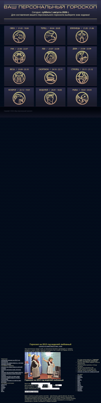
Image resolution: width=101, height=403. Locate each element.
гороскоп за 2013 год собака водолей (88, 371)
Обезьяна (4, 384)
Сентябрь (80, 386)
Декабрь (79, 390)
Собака (3, 387)
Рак (2, 390)
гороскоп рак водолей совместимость (12, 372)
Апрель (79, 379)
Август (79, 385)
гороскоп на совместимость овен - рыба (50, 346)
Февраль (79, 377)
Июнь (79, 382)
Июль (79, 383)
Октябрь (79, 388)
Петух (2, 385)
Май (78, 381)
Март (78, 378)
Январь (79, 375)
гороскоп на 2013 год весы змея (10, 376)
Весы (2, 391)
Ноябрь (79, 389)
